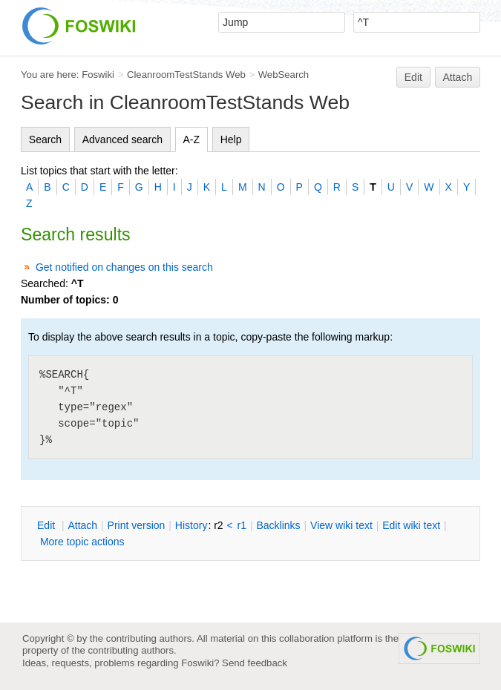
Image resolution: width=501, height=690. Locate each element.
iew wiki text (341, 525)
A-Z (191, 139)
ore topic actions (82, 542)
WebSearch (284, 74)
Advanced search (122, 139)
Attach (458, 77)
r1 (242, 525)
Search (45, 139)
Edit (413, 77)
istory (191, 525)
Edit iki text (411, 525)
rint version (137, 525)
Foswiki (98, 74)
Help (231, 139)
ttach (82, 525)
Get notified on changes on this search (124, 267)
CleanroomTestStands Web (186, 74)
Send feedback (254, 662)
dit (47, 525)
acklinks (278, 525)
